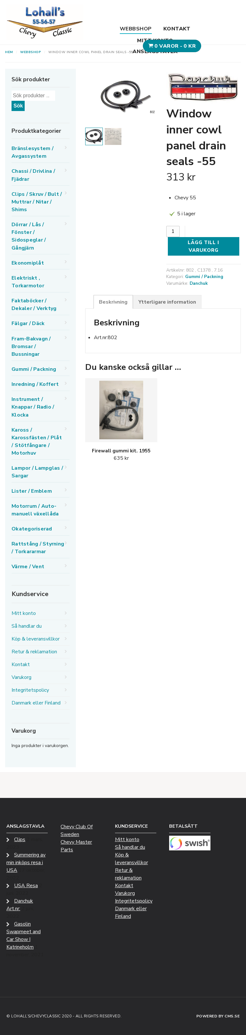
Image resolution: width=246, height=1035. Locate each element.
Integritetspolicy (30, 690)
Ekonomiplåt (28, 263)
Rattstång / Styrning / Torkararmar (38, 547)
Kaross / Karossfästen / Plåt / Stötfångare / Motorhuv (37, 441)
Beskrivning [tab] (113, 302)
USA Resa (26, 885)
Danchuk (199, 283)
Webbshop (136, 28)
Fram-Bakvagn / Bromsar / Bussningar (31, 346)
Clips (19, 839)
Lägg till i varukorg (203, 246)
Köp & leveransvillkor (36, 638)
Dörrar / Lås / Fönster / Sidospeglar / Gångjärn (29, 236)
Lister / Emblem (32, 491)
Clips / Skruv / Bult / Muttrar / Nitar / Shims (37, 202)
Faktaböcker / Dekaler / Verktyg (34, 304)
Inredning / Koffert (35, 384)
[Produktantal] (173, 231)
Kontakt (177, 28)
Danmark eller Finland (36, 702)
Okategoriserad (32, 528)
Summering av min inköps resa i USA (25, 862)
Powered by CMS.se (218, 1016)
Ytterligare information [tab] (167, 302)
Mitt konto (155, 40)
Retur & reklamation (34, 651)
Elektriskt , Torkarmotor (28, 282)
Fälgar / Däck (28, 323)
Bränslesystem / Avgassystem (32, 152)
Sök (18, 105)
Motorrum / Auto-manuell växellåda (35, 510)
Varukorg (21, 677)
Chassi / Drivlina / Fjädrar (33, 175)
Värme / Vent (28, 566)
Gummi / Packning (204, 277)
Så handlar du (27, 626)
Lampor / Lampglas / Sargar (37, 472)
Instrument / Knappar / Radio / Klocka (33, 407)
